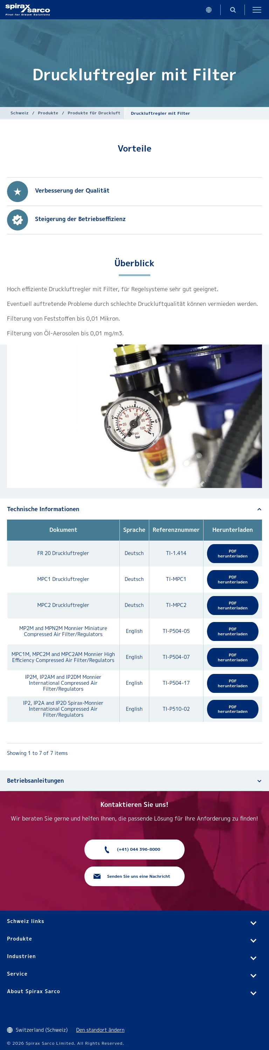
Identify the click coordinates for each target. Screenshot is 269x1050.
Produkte (48, 113)
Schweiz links (25, 921)
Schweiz (20, 113)
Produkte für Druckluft (94, 113)
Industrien (21, 956)
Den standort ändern (100, 1029)
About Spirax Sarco (33, 991)
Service (17, 973)
